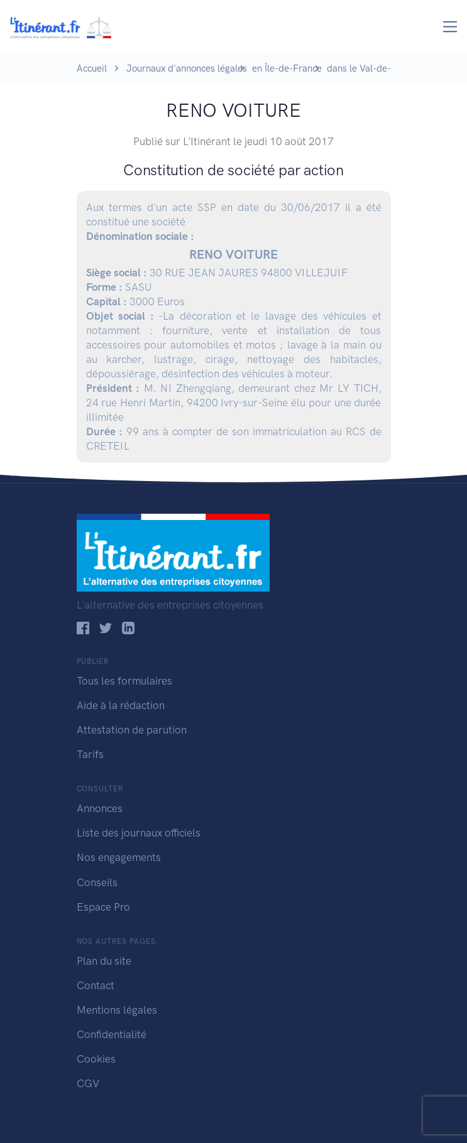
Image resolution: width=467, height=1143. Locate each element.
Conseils (97, 882)
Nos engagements (119, 857)
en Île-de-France (287, 68)
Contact (95, 985)
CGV (88, 1083)
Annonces (100, 808)
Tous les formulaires (124, 680)
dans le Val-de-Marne (372, 68)
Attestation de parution (132, 729)
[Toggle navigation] (450, 26)
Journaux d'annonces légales (186, 68)
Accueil (92, 68)
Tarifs (90, 754)
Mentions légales (117, 1010)
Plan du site (104, 961)
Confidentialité (111, 1034)
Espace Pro (103, 907)
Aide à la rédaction (121, 705)
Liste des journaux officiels (139, 832)
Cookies (96, 1059)
